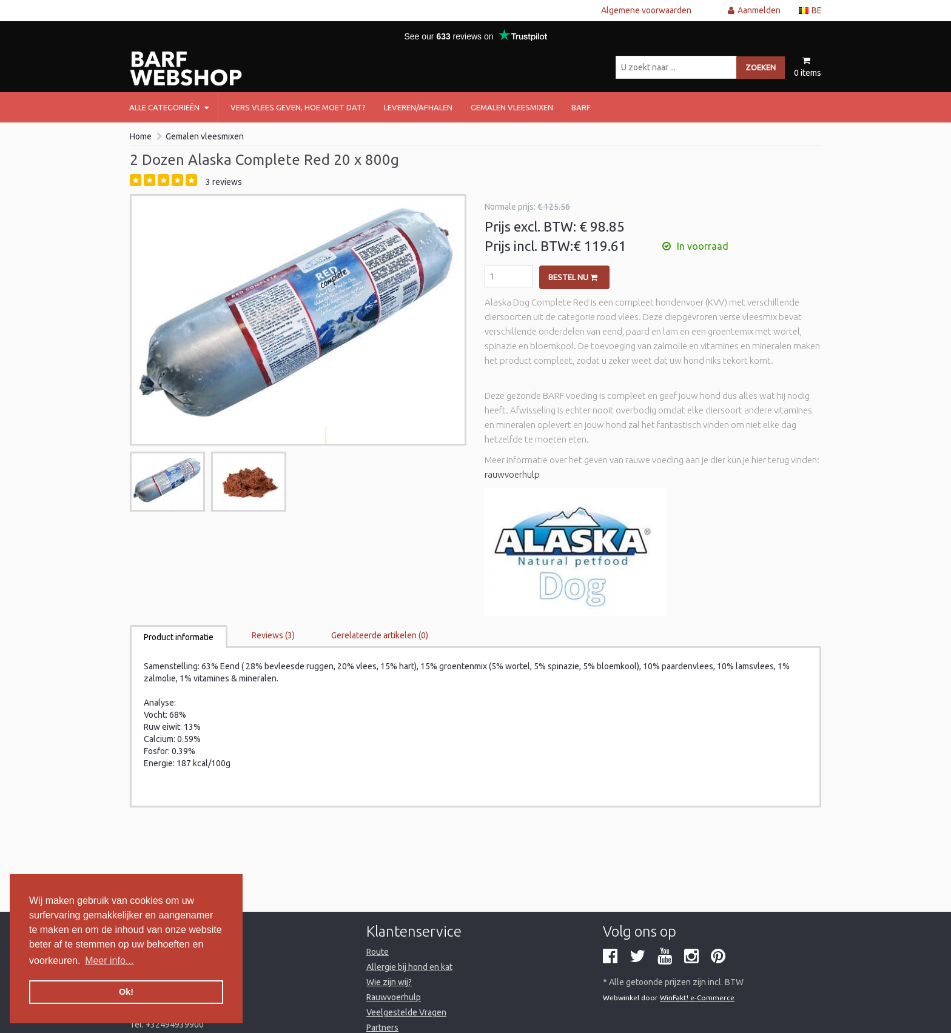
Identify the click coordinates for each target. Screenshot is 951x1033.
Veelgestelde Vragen (406, 1012)
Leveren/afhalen (418, 107)
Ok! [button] (126, 992)
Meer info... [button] (109, 960)
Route (377, 952)
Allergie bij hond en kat (409, 967)
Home (141, 136)
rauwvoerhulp (512, 474)
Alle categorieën (169, 107)
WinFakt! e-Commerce (697, 997)
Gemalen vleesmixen (512, 107)
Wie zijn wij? (389, 982)
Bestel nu (572, 277)
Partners (382, 1027)
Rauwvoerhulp (393, 997)
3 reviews (224, 182)
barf (581, 107)
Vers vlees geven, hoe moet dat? (298, 107)
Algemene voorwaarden (646, 10)
